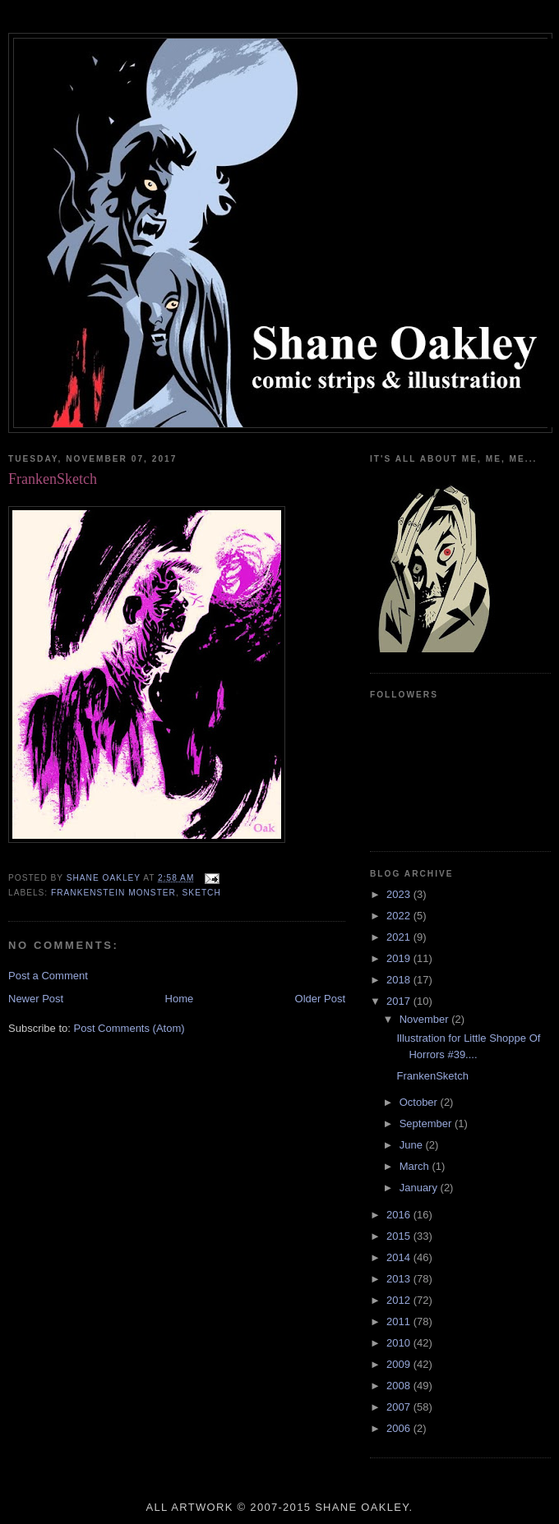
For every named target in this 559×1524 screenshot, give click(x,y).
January (420, 1187)
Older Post (320, 998)
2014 (399, 1257)
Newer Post (35, 998)
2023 (399, 894)
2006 (399, 1428)
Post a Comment (48, 975)
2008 (399, 1385)
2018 (399, 980)
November (426, 1019)
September (427, 1123)
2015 (399, 1236)
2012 (399, 1300)
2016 (399, 1215)
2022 (399, 915)
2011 (399, 1321)
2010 (399, 1343)
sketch (201, 892)
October (420, 1102)
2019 (399, 958)
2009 (399, 1364)
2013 (399, 1279)
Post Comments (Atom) (129, 1028)
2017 (399, 1001)
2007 (399, 1407)
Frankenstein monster (113, 892)
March (416, 1166)
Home (179, 998)
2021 (399, 937)
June (413, 1145)
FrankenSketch (441, 1076)
